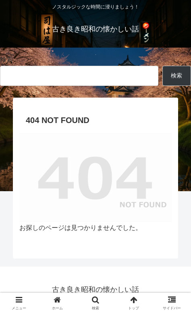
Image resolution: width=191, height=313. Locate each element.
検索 (6, 59)
